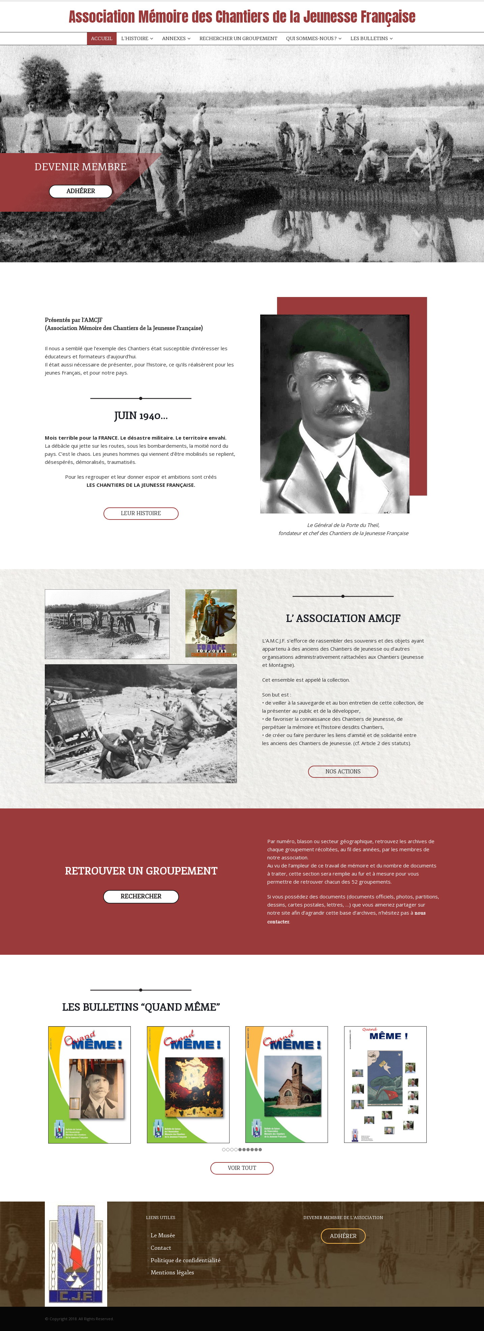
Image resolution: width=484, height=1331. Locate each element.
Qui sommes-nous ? (311, 38)
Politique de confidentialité (185, 1260)
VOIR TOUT (242, 1168)
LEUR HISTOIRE (141, 513)
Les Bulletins (369, 38)
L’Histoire (134, 38)
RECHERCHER (141, 896)
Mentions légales (172, 1272)
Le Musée (163, 1235)
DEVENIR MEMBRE (80, 167)
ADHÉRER (80, 191)
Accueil (102, 38)
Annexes (174, 38)
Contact (161, 1247)
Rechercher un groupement (238, 38)
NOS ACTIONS (343, 771)
